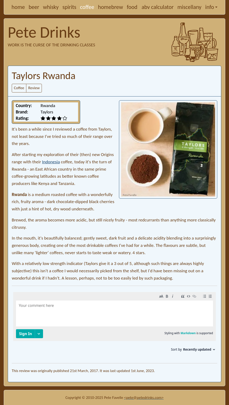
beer (34, 7)
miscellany (189, 7)
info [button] (209, 7)
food (132, 7)
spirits (69, 7)
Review (34, 87)
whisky (51, 7)
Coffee (19, 87)
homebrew (110, 7)
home (18, 7)
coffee (87, 7)
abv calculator (158, 7)
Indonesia (51, 161)
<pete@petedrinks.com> (144, 397)
